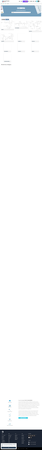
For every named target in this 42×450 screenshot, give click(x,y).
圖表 (3, 3)
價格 (35, 1)
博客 (9, 440)
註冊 (36, 1)
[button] (22, 1)
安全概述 (23, 441)
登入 (38, 1)
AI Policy (23, 436)
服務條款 (23, 435)
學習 (9, 439)
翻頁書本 (3, 436)
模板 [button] (34, 1)
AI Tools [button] (25, 1)
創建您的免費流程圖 (23, 417)
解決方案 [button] (31, 1)
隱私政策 (18, 448)
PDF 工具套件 (3, 435)
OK (8, 447)
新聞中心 (16, 436)
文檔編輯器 (3, 440)
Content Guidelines (22, 448)
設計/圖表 (9, 436)
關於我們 (16, 435)
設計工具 (3, 439)
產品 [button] (19, 1)
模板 (5, 3)
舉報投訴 (23, 443)
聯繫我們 (16, 439)
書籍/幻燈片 (10, 435)
